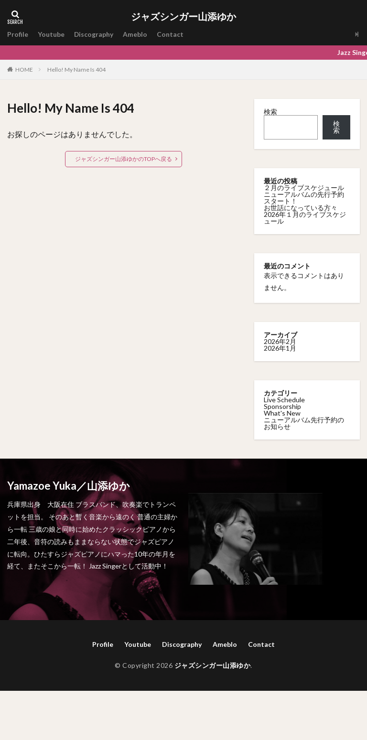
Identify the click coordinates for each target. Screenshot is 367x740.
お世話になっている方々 (300, 208)
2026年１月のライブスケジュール (305, 217)
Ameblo (135, 34)
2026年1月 (280, 348)
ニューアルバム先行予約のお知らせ (304, 423)
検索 (270, 111)
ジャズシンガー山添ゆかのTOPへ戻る (123, 158)
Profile (17, 34)
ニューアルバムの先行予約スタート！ (304, 197)
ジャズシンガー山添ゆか (183, 16)
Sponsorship (282, 406)
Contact (170, 34)
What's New (282, 413)
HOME (24, 69)
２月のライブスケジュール (304, 187)
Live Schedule (284, 400)
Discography (94, 34)
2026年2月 (280, 341)
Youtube (51, 34)
